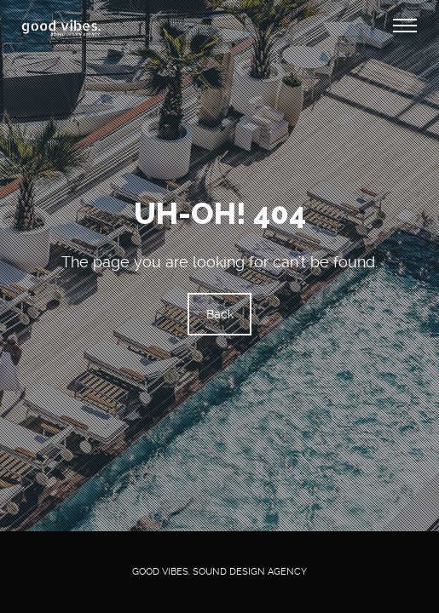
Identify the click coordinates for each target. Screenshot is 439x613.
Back (220, 314)
